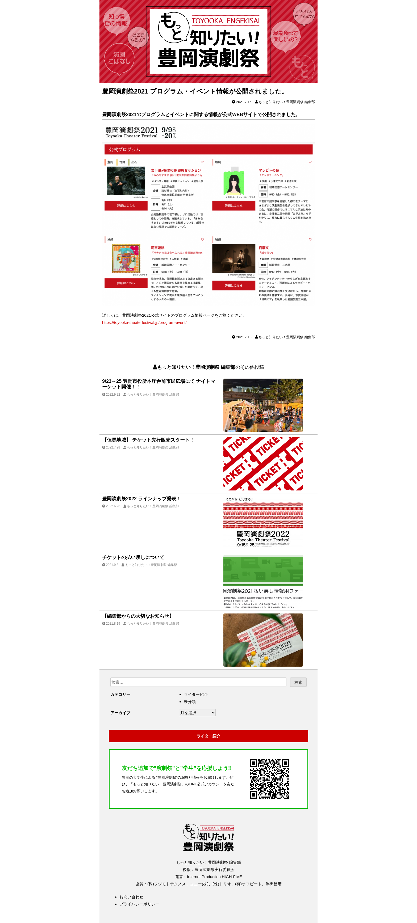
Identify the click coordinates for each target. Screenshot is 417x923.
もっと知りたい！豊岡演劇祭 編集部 (286, 102)
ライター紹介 (196, 694)
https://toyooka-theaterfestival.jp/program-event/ (144, 322)
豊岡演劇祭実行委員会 (215, 869)
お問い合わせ (131, 897)
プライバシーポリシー (139, 904)
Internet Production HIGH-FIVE (214, 876)
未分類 (190, 701)
